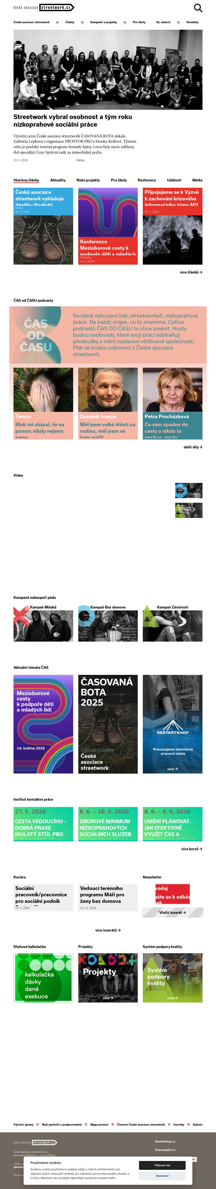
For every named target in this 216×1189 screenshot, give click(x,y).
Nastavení (162, 1175)
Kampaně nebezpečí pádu (35, 644)
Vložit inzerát (172, 1003)
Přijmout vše (162, 1165)
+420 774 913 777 (23, 1163)
